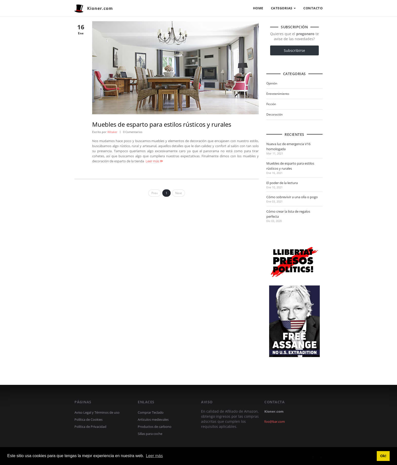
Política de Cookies (88, 419)
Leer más (154, 161)
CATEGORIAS (283, 8)
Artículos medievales (153, 419)
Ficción (271, 104)
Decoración (274, 114)
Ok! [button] (383, 456)
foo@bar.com (274, 421)
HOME (258, 8)
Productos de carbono (154, 426)
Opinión (271, 83)
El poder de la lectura (282, 183)
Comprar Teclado (151, 412)
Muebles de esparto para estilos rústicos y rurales (161, 124)
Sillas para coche (150, 433)
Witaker (112, 132)
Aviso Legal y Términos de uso (97, 412)
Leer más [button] (154, 456)
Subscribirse (294, 50)
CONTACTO (313, 8)
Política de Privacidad (90, 426)
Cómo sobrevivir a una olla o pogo (292, 197)
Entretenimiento (277, 94)
